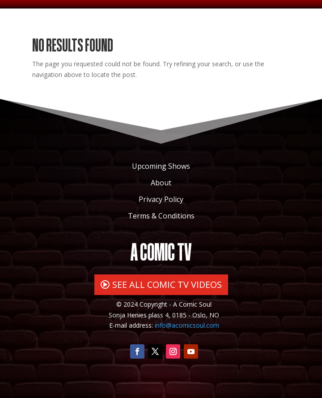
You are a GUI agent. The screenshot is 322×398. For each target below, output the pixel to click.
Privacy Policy (161, 199)
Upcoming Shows (161, 166)
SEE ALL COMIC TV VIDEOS (167, 284)
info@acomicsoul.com (187, 325)
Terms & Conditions (161, 216)
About (161, 183)
